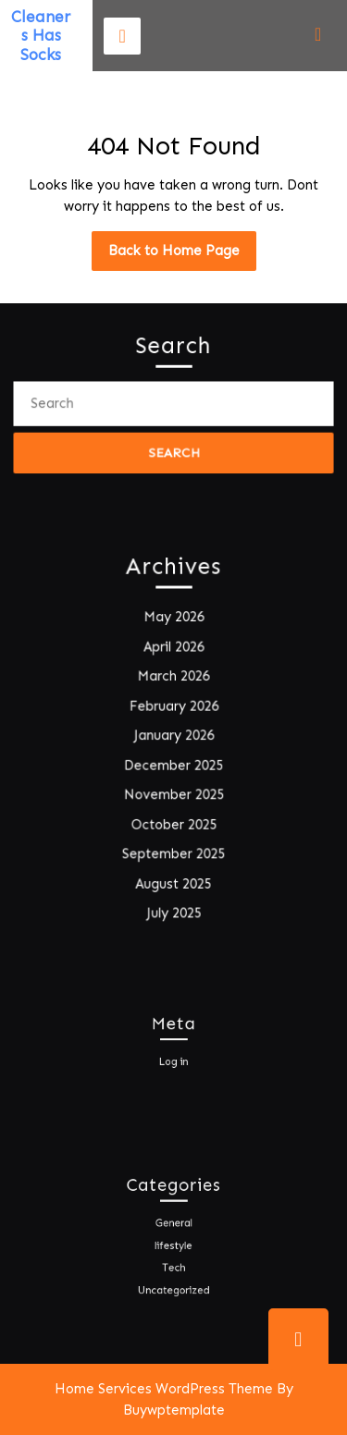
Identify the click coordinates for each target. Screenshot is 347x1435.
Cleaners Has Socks (40, 35)
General (174, 1226)
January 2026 (174, 736)
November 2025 (173, 794)
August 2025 (173, 882)
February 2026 (173, 706)
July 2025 (173, 911)
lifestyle (173, 1245)
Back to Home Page (182, 255)
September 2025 (174, 852)
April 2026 (173, 648)
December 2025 (174, 765)
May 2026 (173, 619)
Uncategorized (173, 1285)
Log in (173, 1060)
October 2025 (173, 824)
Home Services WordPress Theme (164, 1388)
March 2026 (173, 677)
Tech (173, 1264)
